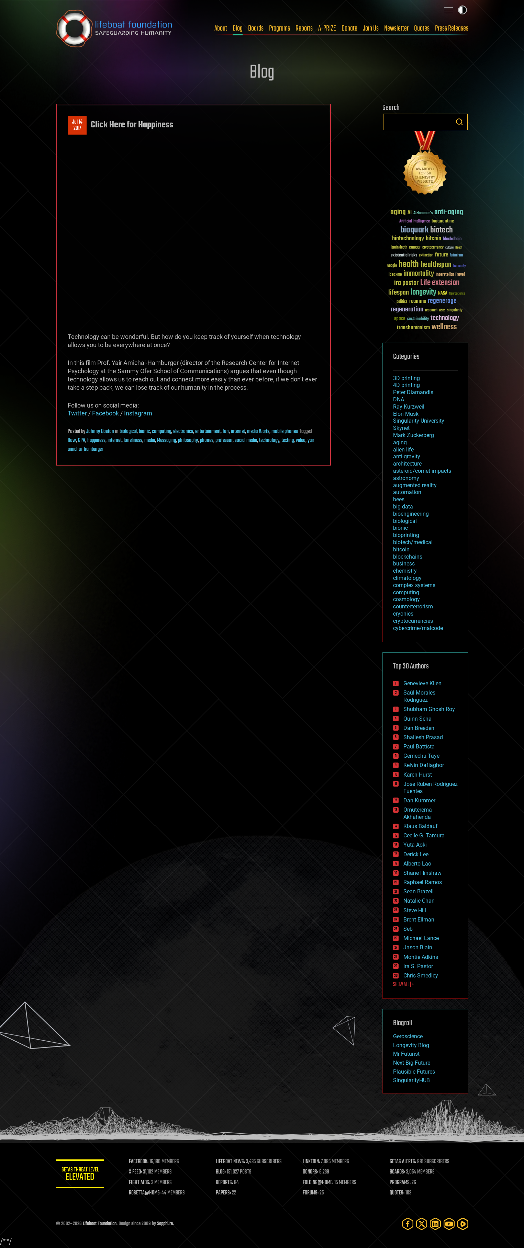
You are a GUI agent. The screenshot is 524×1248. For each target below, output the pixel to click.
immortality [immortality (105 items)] (418, 274)
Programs (279, 28)
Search (459, 122)
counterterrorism (413, 606)
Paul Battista (419, 746)
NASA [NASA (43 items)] (442, 293)
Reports (304, 28)
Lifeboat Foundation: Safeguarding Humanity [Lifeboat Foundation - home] (114, 28)
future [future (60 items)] (441, 255)
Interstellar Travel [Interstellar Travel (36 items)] (450, 274)
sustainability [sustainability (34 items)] (418, 319)
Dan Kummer (419, 800)
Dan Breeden (418, 728)
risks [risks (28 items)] (442, 310)
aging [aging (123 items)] (398, 212)
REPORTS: (224, 1182)
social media (246, 440)
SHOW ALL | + (403, 984)
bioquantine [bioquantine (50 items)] (443, 221)
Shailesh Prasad (423, 737)
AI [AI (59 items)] (410, 213)
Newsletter (396, 28)
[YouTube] (449, 1224)
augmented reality (415, 485)
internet (238, 431)
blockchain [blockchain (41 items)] (452, 239)
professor (224, 440)
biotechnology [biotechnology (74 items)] (408, 238)
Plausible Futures (414, 1071)
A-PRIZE (327, 28)
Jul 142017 (77, 125)
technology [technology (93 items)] (445, 318)
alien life (403, 449)
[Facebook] (407, 1224)
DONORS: (310, 1172)
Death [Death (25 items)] (458, 248)
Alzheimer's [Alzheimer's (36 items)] (423, 213)
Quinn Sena (417, 718)
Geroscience (408, 1036)
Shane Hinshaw (422, 873)
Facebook (105, 413)
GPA (81, 440)
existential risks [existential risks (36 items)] (404, 255)
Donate (349, 28)
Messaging (166, 440)
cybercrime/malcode (418, 628)
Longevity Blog (411, 1045)
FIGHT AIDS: (139, 1182)
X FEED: (135, 1172)
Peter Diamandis (413, 392)
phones (206, 440)
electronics (183, 431)
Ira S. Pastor (418, 966)
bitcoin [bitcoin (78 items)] (433, 238)
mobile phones (284, 431)
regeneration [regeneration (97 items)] (407, 309)
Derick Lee (415, 854)
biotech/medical (413, 542)
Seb (408, 929)
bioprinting (406, 535)
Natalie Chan (419, 900)
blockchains (407, 556)
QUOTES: (397, 1193)
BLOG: (221, 1172)
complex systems (414, 585)
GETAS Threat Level (80, 1175)
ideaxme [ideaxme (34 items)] (395, 275)
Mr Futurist (406, 1054)
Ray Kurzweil (408, 406)
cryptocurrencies (413, 621)
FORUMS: (311, 1193)
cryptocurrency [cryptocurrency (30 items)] (433, 247)
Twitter (77, 413)
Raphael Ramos (422, 882)
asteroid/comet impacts (422, 471)
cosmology (406, 599)
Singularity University (418, 420)
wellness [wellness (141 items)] (444, 327)
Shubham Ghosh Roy (429, 709)
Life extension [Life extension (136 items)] (439, 282)
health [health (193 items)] (409, 265)
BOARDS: (397, 1172)
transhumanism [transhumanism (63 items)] (413, 327)
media (149, 440)
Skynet (401, 428)
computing (161, 431)
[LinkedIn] (435, 1224)
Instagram (138, 413)
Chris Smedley (420, 975)
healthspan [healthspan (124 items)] (436, 265)
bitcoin (401, 549)
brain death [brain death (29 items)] (399, 247)
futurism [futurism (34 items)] (456, 255)
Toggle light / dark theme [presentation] (462, 9)
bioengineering (411, 514)
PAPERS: (223, 1193)
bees (398, 499)
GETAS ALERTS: (403, 1161)
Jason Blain (417, 947)
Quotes (422, 28)
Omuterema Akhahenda (417, 813)
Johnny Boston (100, 431)
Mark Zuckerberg (413, 435)
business (404, 563)
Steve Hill (414, 910)
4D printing (406, 385)
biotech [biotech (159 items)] (441, 230)
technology (269, 440)
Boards (256, 28)
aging (400, 442)
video (300, 440)
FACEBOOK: (138, 1161)
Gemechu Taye (421, 756)
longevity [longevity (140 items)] (423, 292)
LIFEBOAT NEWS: (230, 1161)
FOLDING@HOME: (318, 1182)
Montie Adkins (420, 957)
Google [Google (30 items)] (392, 266)
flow (72, 440)
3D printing (406, 378)
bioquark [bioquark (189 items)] (414, 230)
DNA (398, 399)
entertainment (208, 431)
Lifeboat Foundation (99, 1224)
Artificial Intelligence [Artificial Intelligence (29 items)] (414, 221)
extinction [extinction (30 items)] (426, 255)
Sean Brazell (418, 891)
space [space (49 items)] (399, 318)
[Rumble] (462, 1224)
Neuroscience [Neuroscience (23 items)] (457, 294)
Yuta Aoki (415, 844)
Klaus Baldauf (420, 826)
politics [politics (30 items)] (402, 302)
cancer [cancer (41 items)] (415, 247)
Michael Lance (421, 938)
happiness (96, 440)
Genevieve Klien (422, 683)
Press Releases (451, 28)
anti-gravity (406, 456)
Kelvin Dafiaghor (423, 765)
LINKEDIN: (311, 1161)
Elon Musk (406, 414)
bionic (144, 431)
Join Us (371, 28)
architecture (407, 463)
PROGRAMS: (400, 1182)
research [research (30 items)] (431, 310)
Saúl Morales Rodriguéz (419, 696)
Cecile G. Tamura (424, 835)
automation (407, 492)
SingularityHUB (411, 1080)
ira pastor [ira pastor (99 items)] (406, 283)
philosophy (188, 440)
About (220, 28)
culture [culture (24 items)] (449, 248)
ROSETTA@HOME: (144, 1193)
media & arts (258, 431)
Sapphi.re (165, 1224)
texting (287, 440)
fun (226, 431)
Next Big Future (411, 1063)
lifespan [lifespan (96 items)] (398, 293)
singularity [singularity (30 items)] (454, 310)
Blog (238, 28)
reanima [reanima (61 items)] (417, 301)
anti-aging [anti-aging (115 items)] (448, 212)
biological (128, 431)
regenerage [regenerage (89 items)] (442, 301)
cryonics (403, 613)
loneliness (133, 440)
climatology (407, 578)
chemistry (405, 571)
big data (403, 506)
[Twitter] (421, 1224)
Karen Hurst (417, 774)
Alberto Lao (417, 863)
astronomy (406, 478)
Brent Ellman (418, 919)
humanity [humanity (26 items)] (459, 266)
